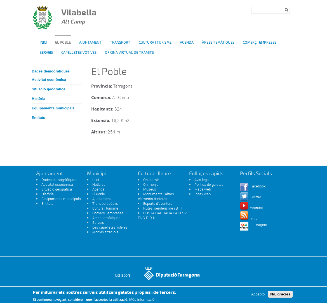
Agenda (187, 42)
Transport (120, 42)
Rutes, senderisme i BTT (162, 208)
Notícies (98, 184)
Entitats (38, 118)
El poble (63, 42)
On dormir (151, 179)
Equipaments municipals (53, 108)
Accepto (258, 296)
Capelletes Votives (79, 52)
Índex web (202, 193)
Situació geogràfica (48, 89)
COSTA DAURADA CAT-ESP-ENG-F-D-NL (163, 215)
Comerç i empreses (108, 212)
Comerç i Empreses (259, 42)
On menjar (151, 184)
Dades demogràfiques (51, 71)
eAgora (261, 224)
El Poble (98, 193)
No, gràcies (280, 296)
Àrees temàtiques (218, 42)
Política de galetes (209, 184)
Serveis (46, 52)
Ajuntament (90, 42)
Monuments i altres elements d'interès (156, 196)
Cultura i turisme (155, 42)
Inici (43, 42)
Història (38, 99)
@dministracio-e (105, 231)
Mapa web (202, 189)
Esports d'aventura (157, 203)
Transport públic (105, 203)
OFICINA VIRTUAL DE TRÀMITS (129, 52)
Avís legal (202, 179)
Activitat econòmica (49, 79)
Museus (149, 189)
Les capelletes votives (110, 227)
